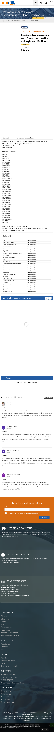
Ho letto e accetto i (12, 513)
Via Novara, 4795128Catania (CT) (10, 675)
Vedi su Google (48, 397)
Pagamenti (5, 630)
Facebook (6, 691)
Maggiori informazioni (13, 727)
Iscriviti (44, 517)
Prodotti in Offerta (8, 660)
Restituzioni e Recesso (10, 635)
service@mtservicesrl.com (21, 595)
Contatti (4, 646)
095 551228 (12, 593)
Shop (2, 21)
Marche (4, 658)
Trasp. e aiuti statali (9, 666)
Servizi (3, 621)
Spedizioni (5, 624)
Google (5, 697)
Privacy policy (6, 627)
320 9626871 (7, 702)
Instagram (6, 694)
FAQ (2, 649)
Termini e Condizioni (9, 632)
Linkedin (5, 699)
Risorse (51, 1)
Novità (3, 663)
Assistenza (5, 644)
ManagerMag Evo (27, 714)
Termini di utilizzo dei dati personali (28, 513)
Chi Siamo (5, 619)
